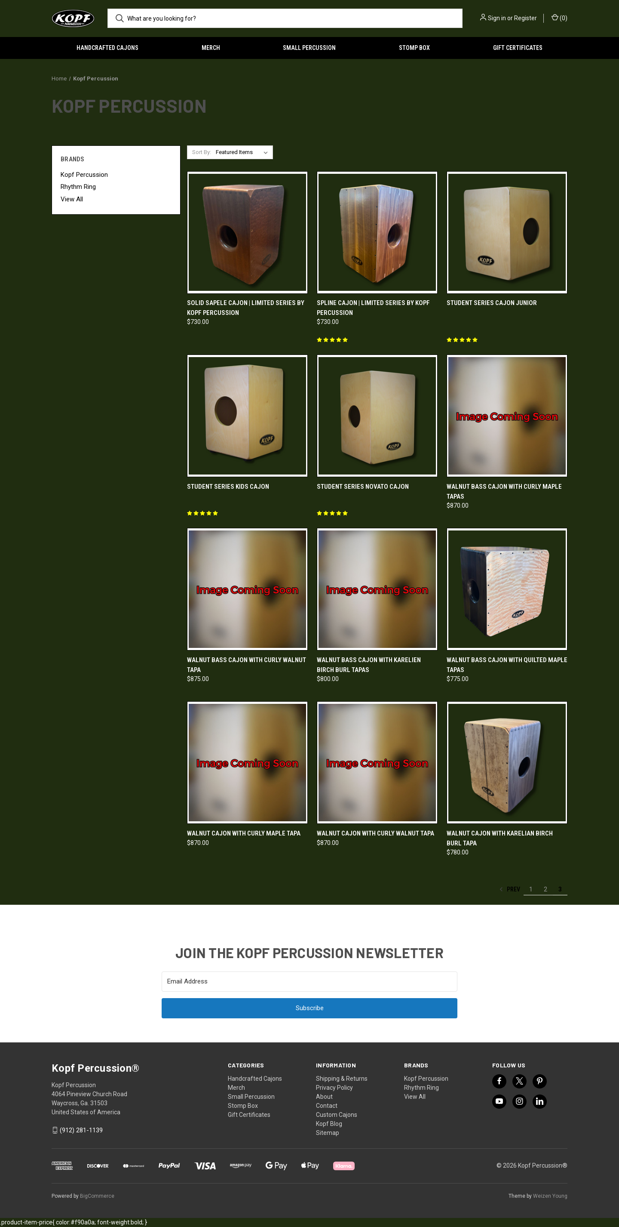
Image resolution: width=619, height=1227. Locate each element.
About (324, 1096)
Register (525, 18)
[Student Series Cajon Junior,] (507, 232)
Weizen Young (550, 1196)
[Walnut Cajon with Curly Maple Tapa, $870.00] (247, 762)
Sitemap (327, 1132)
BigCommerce (97, 1196)
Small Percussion (309, 47)
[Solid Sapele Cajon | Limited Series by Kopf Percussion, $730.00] (247, 232)
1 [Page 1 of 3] (531, 889)
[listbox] (244, 152)
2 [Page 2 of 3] (545, 889)
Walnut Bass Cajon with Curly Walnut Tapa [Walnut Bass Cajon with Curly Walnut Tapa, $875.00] (246, 665)
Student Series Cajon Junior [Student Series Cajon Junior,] (492, 303)
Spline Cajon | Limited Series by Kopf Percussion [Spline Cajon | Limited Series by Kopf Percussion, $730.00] (373, 308)
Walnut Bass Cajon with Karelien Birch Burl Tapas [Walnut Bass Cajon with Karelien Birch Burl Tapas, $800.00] (369, 665)
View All (72, 199)
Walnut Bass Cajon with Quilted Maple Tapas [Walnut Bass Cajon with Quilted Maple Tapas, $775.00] (507, 665)
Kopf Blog (329, 1123)
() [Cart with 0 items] (559, 18)
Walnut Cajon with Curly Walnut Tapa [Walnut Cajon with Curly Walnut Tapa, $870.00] (375, 833)
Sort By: (201, 152)
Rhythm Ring (78, 187)
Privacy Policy (334, 1087)
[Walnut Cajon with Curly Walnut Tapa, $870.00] (377, 762)
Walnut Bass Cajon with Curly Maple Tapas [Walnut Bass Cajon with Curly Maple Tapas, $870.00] (504, 491)
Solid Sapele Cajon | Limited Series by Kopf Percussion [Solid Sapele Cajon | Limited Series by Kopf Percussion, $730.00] (245, 308)
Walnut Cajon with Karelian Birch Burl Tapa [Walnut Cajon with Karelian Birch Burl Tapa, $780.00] (500, 838)
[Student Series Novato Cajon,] (377, 415)
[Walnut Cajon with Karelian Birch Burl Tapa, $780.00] (507, 762)
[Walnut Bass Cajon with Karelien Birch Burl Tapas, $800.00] (377, 589)
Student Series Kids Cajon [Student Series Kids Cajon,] (228, 486)
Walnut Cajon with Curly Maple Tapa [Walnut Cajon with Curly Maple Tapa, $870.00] (243, 833)
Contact (326, 1105)
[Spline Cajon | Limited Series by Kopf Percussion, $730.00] (377, 232)
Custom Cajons (336, 1114)
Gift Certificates (517, 47)
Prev (509, 889)
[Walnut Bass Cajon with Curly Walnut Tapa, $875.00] (247, 589)
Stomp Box (414, 47)
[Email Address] (309, 981)
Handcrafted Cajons (107, 47)
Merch (211, 47)
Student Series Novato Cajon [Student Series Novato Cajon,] (363, 486)
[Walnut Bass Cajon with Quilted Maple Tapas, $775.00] (507, 589)
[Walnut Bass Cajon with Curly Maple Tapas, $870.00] (507, 415)
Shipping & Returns (342, 1078)
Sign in (497, 18)
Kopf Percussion (84, 175)
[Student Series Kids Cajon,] (247, 415)
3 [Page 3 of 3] (560, 889)
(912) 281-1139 (81, 1130)
